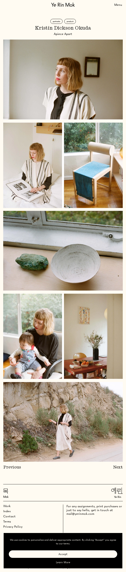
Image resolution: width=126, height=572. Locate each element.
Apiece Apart (63, 34)
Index (7, 511)
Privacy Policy (12, 526)
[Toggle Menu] (118, 5)
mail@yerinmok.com (80, 513)
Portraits (56, 21)
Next (118, 467)
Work (6, 506)
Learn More (63, 562)
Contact (9, 516)
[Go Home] (63, 5)
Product (70, 21)
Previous (12, 467)
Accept (63, 554)
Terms (7, 521)
